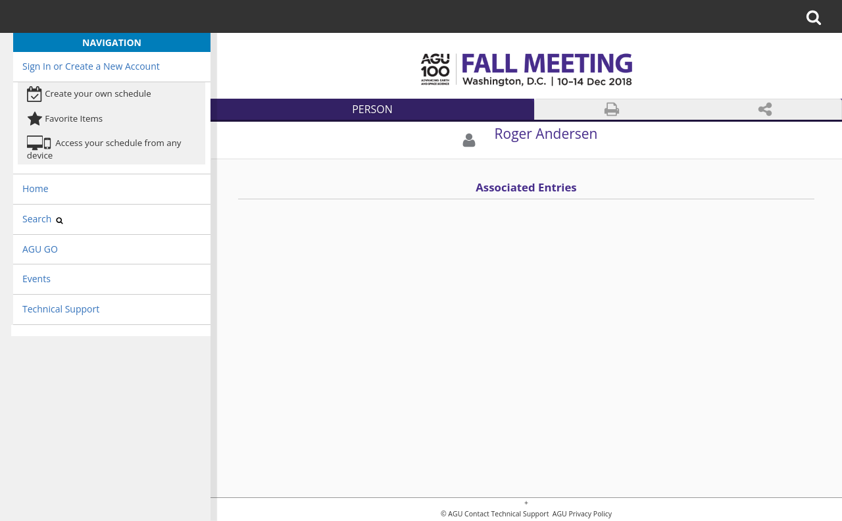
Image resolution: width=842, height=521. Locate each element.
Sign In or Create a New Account (91, 66)
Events (36, 278)
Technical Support (60, 309)
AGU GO (40, 249)
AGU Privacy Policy (581, 514)
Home (35, 188)
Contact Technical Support (506, 514)
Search (42, 218)
